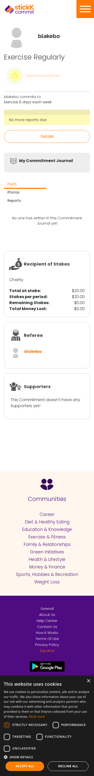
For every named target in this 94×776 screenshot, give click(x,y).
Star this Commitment (42, 76)
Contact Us (47, 626)
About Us (47, 614)
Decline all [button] (68, 766)
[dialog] (47, 726)
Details (47, 136)
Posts (12, 184)
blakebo (33, 351)
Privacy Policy (47, 644)
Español (47, 650)
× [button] (88, 681)
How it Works (47, 632)
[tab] (25, 185)
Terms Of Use (47, 638)
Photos (14, 192)
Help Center (47, 620)
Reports (14, 200)
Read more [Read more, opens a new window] (37, 716)
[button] (47, 756)
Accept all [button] (25, 766)
